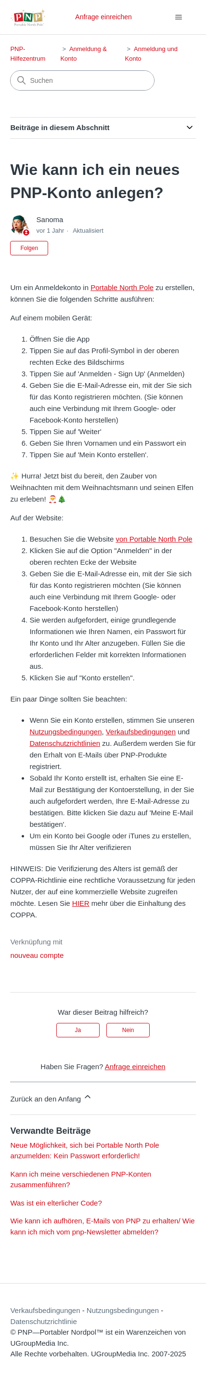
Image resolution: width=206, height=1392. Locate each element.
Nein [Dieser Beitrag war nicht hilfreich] (128, 1030)
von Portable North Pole (154, 539)
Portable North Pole (122, 287)
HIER (81, 903)
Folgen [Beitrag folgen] (29, 248)
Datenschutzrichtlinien (64, 743)
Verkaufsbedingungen (141, 732)
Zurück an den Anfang (51, 1097)
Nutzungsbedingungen (65, 732)
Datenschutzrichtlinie (43, 1321)
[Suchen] (82, 80)
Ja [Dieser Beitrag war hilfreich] (78, 1030)
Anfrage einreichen (103, 17)
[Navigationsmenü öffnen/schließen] (179, 17)
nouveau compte (37, 955)
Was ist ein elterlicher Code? (56, 1203)
